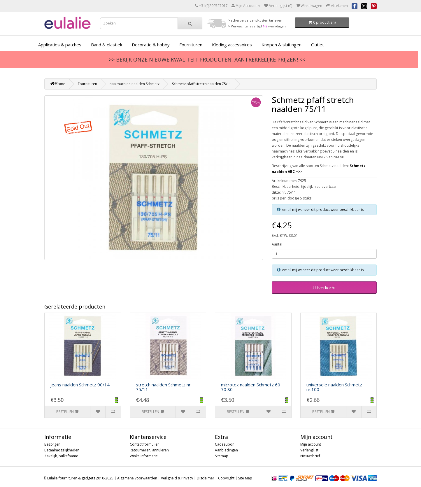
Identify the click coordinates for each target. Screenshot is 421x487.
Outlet (317, 45)
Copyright (226, 478)
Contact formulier (144, 444)
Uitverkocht (324, 287)
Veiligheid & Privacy (177, 478)
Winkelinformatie (144, 455)
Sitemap (221, 455)
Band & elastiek (106, 45)
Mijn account (310, 444)
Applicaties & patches (59, 45)
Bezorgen (52, 444)
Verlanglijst (309, 450)
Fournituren (190, 45)
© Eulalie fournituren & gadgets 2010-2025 (78, 478)
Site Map (245, 478)
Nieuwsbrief (310, 455)
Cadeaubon (224, 444)
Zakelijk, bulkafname (61, 455)
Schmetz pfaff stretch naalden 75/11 (201, 83)
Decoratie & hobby (151, 45)
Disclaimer (205, 478)
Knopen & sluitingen (281, 45)
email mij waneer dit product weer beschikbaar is (323, 209)
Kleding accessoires (232, 45)
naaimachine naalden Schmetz (134, 83)
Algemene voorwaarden (137, 478)
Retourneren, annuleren (149, 450)
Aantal (277, 244)
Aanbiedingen (226, 450)
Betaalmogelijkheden (61, 450)
